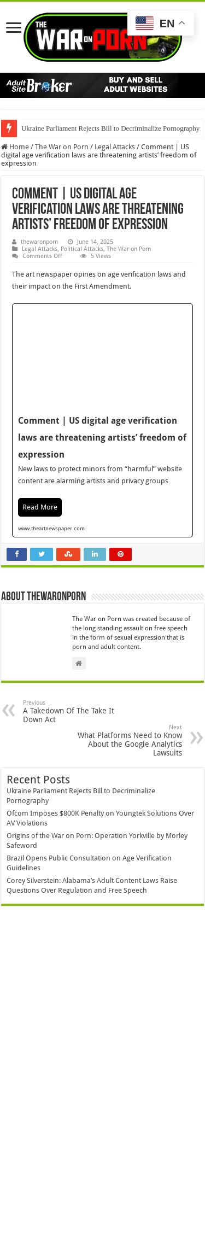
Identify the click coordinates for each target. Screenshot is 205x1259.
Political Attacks (82, 249)
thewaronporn (39, 241)
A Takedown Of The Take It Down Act (79, 711)
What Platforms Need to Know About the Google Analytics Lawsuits (126, 740)
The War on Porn (62, 147)
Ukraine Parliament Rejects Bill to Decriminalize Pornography (110, 128)
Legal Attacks (115, 147)
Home (15, 147)
